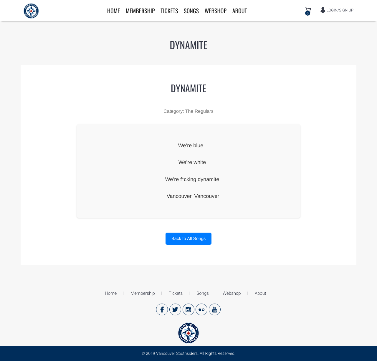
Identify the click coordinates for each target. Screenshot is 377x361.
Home (113, 10)
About (239, 10)
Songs (191, 10)
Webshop (215, 10)
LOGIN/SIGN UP (336, 10)
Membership (140, 10)
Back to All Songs (188, 238)
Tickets (169, 10)
